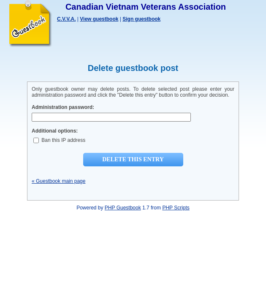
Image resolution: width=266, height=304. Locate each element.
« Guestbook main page (58, 181)
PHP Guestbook (123, 208)
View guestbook (99, 19)
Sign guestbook (141, 19)
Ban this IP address (59, 140)
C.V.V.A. (66, 19)
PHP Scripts (175, 208)
